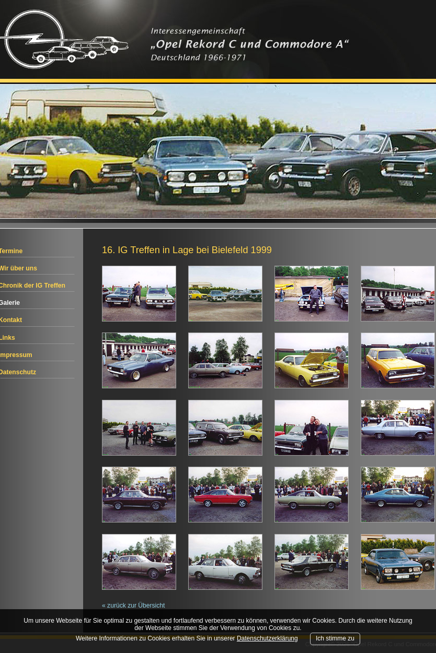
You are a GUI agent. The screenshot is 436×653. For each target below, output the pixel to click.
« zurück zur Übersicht (133, 605)
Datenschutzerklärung (267, 638)
